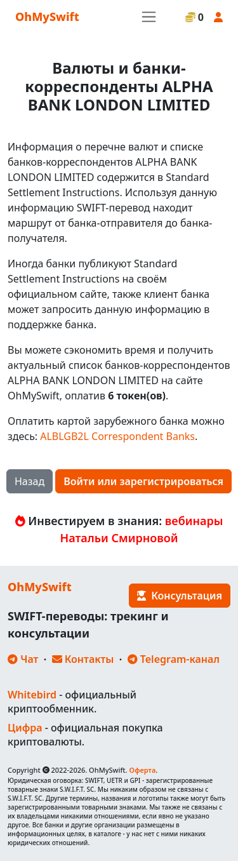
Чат (23, 659)
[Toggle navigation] (149, 17)
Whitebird (32, 695)
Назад (29, 481)
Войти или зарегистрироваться (143, 481)
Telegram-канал (174, 659)
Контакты (83, 659)
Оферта (142, 770)
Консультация (179, 596)
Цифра (25, 728)
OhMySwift (47, 16)
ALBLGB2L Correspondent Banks (117, 436)
